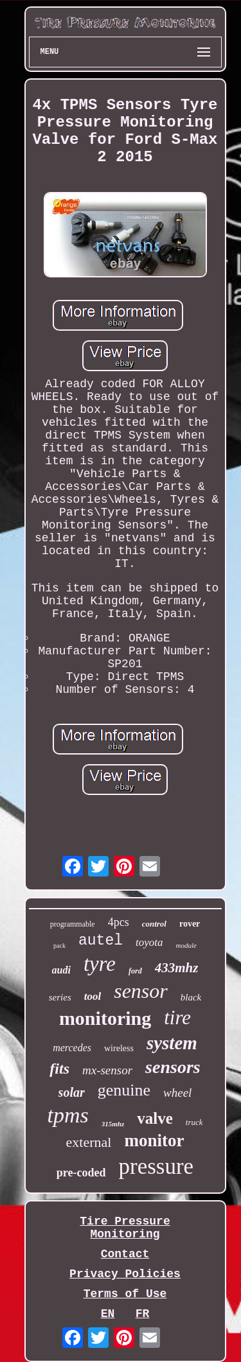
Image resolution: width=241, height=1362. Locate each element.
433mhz (177, 967)
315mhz (113, 1124)
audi (61, 970)
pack (59, 945)
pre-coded (81, 1172)
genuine (124, 1090)
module (186, 945)
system (172, 1043)
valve (155, 1118)
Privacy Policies (125, 1274)
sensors (173, 1067)
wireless (119, 1048)
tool (92, 996)
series (60, 997)
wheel (177, 1092)
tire (177, 1017)
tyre (100, 963)
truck (194, 1122)
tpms (68, 1115)
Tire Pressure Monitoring (125, 1228)
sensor (141, 990)
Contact (125, 1254)
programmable (72, 924)
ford (135, 970)
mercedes (72, 1047)
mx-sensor (107, 1070)
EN (108, 1313)
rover (189, 924)
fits (59, 1068)
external (89, 1142)
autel (100, 940)
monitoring (105, 1018)
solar (71, 1092)
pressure (156, 1166)
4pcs (118, 922)
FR (143, 1313)
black (191, 997)
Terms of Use (125, 1294)
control (154, 924)
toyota (149, 942)
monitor (154, 1140)
